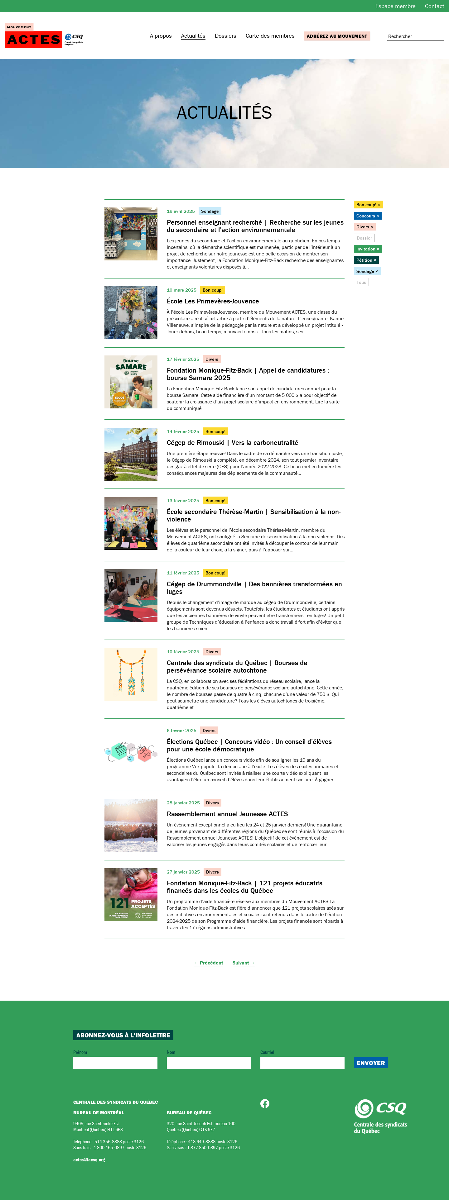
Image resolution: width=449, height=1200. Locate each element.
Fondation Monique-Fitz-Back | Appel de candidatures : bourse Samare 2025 (248, 374)
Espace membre (395, 6)
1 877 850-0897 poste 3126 (213, 1147)
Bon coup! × (368, 204)
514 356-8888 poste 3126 (119, 1141)
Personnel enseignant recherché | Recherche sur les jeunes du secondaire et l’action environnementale (255, 226)
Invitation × (367, 249)
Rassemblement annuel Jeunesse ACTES (227, 814)
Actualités (193, 35)
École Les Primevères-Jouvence (213, 301)
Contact (434, 6)
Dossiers (225, 35)
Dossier (364, 238)
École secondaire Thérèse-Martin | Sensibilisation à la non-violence (253, 515)
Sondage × (367, 271)
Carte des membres (270, 35)
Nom (209, 1059)
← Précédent (208, 963)
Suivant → (244, 963)
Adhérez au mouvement (337, 36)
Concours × (367, 216)
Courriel (302, 1059)
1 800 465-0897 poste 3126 (120, 1147)
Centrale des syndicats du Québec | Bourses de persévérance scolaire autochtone (237, 666)
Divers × (364, 227)
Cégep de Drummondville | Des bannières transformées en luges (254, 588)
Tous (361, 282)
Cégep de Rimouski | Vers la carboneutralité (232, 442)
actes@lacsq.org (89, 1159)
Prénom (115, 1059)
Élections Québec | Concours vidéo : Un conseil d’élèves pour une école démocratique (249, 745)
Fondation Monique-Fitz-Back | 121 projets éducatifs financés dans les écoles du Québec (244, 887)
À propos (161, 35)
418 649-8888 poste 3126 (212, 1141)
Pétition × (366, 260)
